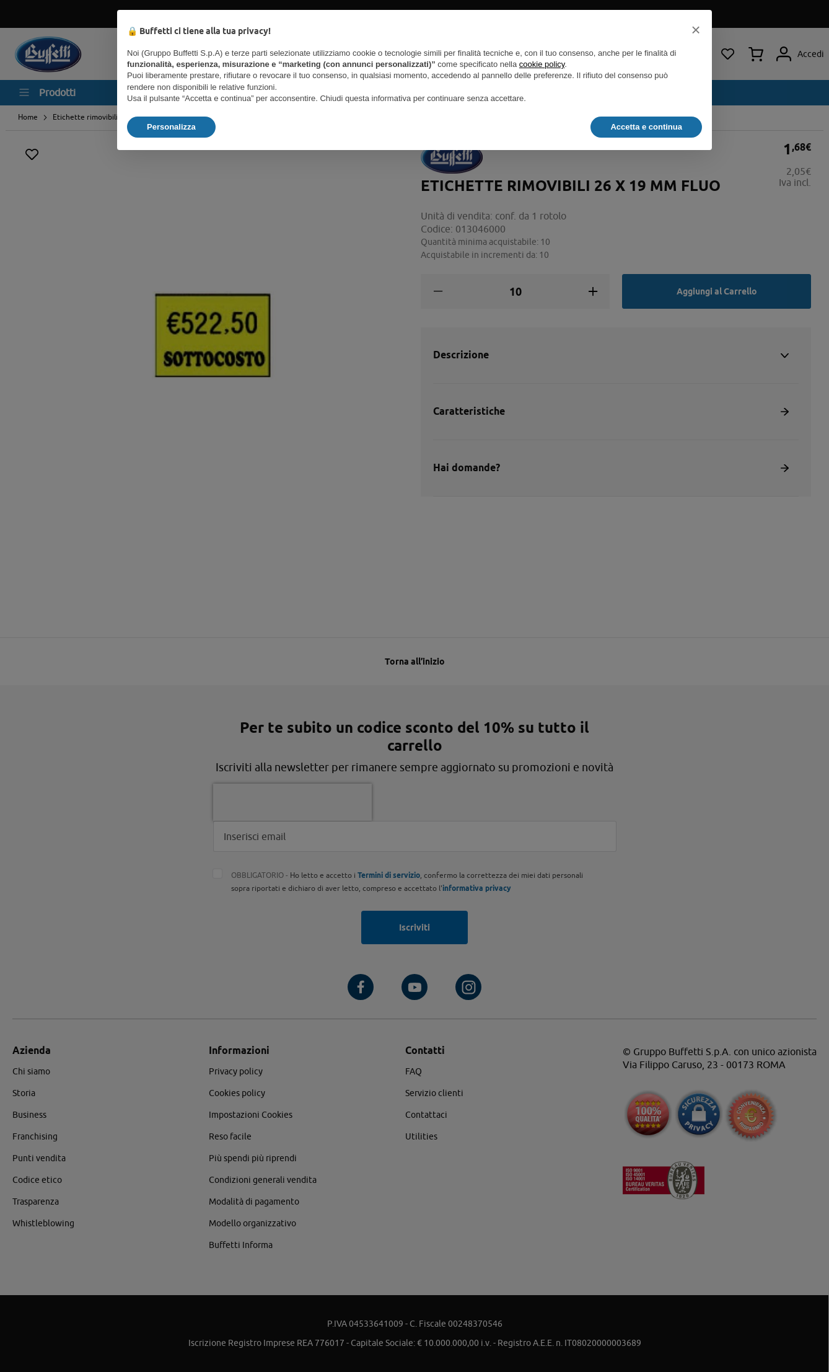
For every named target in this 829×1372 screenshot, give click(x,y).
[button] (696, 30)
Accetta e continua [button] (646, 126)
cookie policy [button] (541, 64)
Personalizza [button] (171, 126)
